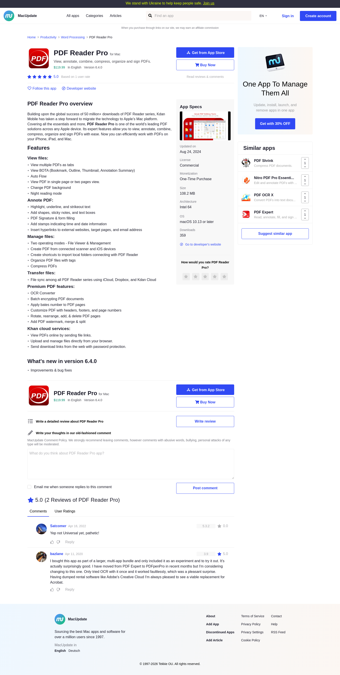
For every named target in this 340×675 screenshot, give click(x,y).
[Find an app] (150, 16)
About (210, 616)
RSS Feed (278, 632)
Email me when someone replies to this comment (73, 487)
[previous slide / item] (183, 125)
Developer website (79, 88)
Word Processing (73, 37)
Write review (205, 421)
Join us (208, 3)
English (60, 650)
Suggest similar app (275, 233)
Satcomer (58, 526)
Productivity (48, 37)
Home (31, 37)
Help (274, 624)
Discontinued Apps (220, 632)
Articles (115, 15)
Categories (94, 15)
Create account (318, 16)
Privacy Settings (252, 632)
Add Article (214, 640)
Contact (276, 616)
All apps (73, 15)
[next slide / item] (227, 125)
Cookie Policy (250, 640)
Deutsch (74, 650)
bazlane (56, 553)
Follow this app (41, 88)
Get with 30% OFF (275, 123)
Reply (69, 542)
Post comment (205, 488)
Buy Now (205, 64)
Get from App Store (205, 52)
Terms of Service (252, 616)
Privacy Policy (250, 624)
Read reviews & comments (205, 77)
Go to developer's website (200, 244)
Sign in (288, 16)
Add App (212, 624)
